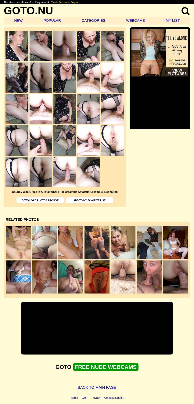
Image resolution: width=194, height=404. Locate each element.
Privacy (96, 397)
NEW (18, 20)
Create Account (59, 2)
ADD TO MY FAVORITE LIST (89, 200)
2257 (85, 397)
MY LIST (173, 20)
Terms (74, 397)
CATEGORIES (93, 20)
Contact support (114, 397)
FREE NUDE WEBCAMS (106, 367)
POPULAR (52, 20)
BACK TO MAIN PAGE (97, 387)
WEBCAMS (135, 20)
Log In (74, 2)
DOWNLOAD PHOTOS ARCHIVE (40, 200)
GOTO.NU (28, 10)
